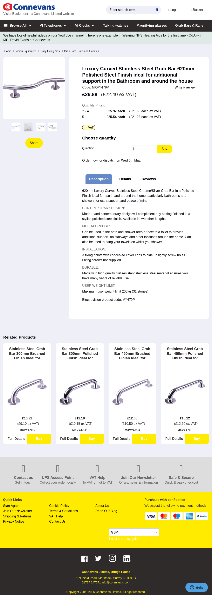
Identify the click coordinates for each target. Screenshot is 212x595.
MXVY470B (27, 430)
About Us (102, 506)
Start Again (11, 506)
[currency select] (134, 532)
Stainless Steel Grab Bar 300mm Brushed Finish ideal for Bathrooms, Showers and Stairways (27, 354)
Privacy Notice (13, 521)
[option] (16, 127)
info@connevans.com (116, 582)
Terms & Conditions (63, 511)
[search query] (133, 10)
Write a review (185, 87)
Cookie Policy (59, 506)
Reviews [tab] (149, 179)
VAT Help (56, 516)
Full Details (16, 438)
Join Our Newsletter (17, 511)
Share (34, 143)
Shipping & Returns (17, 516)
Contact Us (57, 521)
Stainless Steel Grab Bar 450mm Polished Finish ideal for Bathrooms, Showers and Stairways (184, 354)
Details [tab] (125, 179)
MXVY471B (132, 430)
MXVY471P (184, 430)
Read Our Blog (106, 511)
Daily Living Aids (49, 51)
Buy (39, 438)
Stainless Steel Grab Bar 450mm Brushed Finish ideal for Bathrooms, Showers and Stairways (132, 354)
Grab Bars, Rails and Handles (80, 51)
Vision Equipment (24, 51)
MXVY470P (79, 430)
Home (7, 51)
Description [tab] (99, 179)
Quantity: (88, 148)
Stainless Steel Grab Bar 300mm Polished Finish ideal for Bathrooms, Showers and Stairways (79, 354)
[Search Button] (156, 9)
